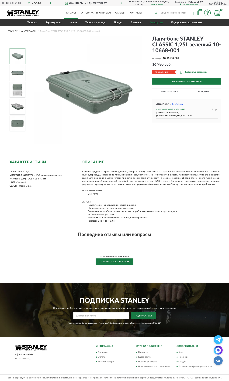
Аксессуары (156, 22)
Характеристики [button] (169, 92)
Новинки (182, 357)
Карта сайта (144, 357)
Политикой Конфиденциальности (114, 323)
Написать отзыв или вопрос (114, 262)
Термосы (32, 22)
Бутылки (136, 22)
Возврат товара (106, 362)
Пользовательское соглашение (154, 367)
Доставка (103, 352)
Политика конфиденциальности (195, 367)
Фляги (73, 22)
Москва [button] (177, 104)
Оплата (101, 357)
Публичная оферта (147, 362)
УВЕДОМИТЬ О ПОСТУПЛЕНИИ (186, 81)
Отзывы (120, 13)
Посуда (118, 22)
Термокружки (53, 22)
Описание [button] (203, 92)
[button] (189, 4)
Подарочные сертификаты (186, 22)
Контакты (136, 13)
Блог (180, 352)
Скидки (182, 362)
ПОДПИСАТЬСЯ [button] (143, 316)
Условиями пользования (142, 323)
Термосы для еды (95, 22)
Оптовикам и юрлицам (96, 13)
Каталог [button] (71, 13)
